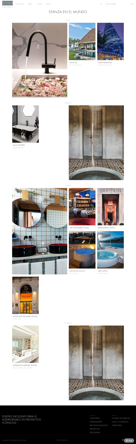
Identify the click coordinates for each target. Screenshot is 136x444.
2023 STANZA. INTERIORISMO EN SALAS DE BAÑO (14, 440)
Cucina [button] (39, 4)
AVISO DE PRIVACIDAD (62, 440)
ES (131, 4)
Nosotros (95, 418)
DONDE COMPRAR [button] (111, 4)
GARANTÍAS (117, 425)
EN (133, 4)
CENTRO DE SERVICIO (121, 418)
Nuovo (48, 4)
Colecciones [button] (19, 4)
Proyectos (95, 429)
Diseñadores (96, 422)
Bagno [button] (30, 4)
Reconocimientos (99, 425)
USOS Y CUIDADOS (120, 422)
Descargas (95, 432)
